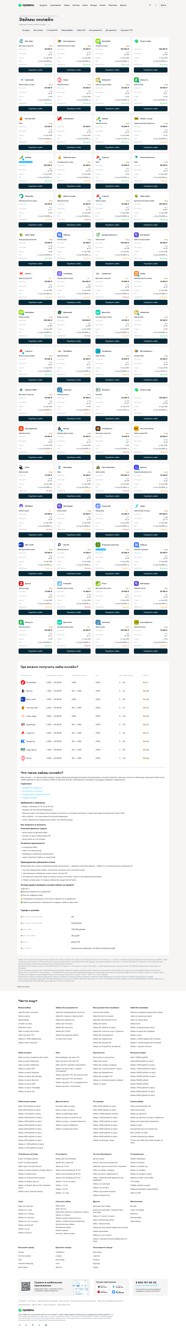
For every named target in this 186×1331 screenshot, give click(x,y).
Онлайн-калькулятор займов (142, 1136)
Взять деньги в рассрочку (103, 1057)
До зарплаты (111, 30)
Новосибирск (135, 1221)
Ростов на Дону (24, 1256)
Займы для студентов (64, 1162)
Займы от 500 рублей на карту (30, 1148)
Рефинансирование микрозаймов (144, 1189)
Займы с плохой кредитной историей (145, 1042)
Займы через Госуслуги (27, 1042)
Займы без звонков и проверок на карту (72, 1212)
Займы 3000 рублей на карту (30, 1117)
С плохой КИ (52, 30)
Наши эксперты (49, 1305)
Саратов (96, 1256)
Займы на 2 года (25, 1210)
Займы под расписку (101, 1195)
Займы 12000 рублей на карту (105, 1117)
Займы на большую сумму (103, 1140)
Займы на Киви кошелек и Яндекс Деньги (35, 1170)
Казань (21, 1252)
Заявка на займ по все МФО (141, 1178)
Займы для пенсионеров (66, 1159)
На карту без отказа (64, 1039)
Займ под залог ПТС (26, 1035)
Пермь (95, 1267)
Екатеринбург (136, 1217)
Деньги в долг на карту (65, 1110)
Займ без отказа (24, 1027)
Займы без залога (100, 1061)
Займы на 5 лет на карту (28, 1221)
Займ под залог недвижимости (105, 1174)
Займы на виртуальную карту (142, 1027)
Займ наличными (137, 1110)
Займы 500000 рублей (139, 1084)
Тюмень (96, 1259)
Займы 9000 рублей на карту (30, 1140)
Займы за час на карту (102, 1235)
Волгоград (97, 1252)
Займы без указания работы (67, 1035)
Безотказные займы (101, 1012)
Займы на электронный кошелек (31, 1178)
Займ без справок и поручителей (69, 1016)
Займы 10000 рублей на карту (142, 1065)
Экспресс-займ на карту (65, 1233)
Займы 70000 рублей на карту (142, 1087)
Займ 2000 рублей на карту (29, 1110)
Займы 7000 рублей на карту (30, 1132)
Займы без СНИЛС (63, 1031)
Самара (59, 1256)
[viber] (33, 1325)
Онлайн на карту (25, 1023)
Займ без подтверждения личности (70, 1012)
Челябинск (60, 1252)
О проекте (22, 1301)
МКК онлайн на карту (139, 1132)
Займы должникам (100, 1231)
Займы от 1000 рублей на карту (31, 1144)
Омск (58, 1263)
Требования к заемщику (32, 788)
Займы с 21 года (62, 1193)
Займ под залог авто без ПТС (67, 1061)
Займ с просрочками (101, 1223)
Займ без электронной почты (105, 1020)
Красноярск (23, 1267)
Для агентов (64, 1301)
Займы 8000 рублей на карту (30, 1136)
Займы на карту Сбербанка (67, 1125)
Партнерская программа (47, 1301)
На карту (26, 30)
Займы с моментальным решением (70, 1221)
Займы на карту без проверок (142, 1031)
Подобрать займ (35, 70)
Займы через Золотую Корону (30, 1191)
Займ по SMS (135, 1193)
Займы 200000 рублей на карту (143, 1072)
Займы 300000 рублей (139, 1080)
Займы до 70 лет (62, 1166)
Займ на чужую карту (139, 1020)
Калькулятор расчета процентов (143, 1129)
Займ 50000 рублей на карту (104, 1110)
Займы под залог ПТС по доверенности (72, 1082)
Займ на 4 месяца (25, 1206)
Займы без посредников (103, 1035)
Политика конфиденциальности (110, 1301)
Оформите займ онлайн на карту (34, 24)
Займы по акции (99, 1084)
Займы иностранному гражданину (144, 1121)
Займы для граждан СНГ (103, 1076)
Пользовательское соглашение (83, 1301)
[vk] (26, 1325)
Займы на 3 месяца (26, 1217)
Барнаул (96, 1263)
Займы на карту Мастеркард (30, 1076)
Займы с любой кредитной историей (145, 1039)
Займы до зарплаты (138, 1114)
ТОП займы (135, 1181)
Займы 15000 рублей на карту (105, 1121)
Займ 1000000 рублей (139, 1057)
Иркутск (59, 1267)
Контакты (32, 1301)
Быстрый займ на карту (65, 1106)
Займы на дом (136, 1125)
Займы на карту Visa (26, 1091)
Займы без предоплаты (102, 1039)
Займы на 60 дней (25, 1225)
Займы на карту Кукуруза (28, 1072)
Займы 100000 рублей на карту (105, 1114)
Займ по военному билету (103, 1220)
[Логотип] (26, 1310)
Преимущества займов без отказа (36, 794)
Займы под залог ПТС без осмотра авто (72, 1075)
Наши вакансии (63, 1305)
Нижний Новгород (25, 1263)
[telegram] (19, 1325)
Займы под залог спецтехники (68, 1086)
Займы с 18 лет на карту (65, 1181)
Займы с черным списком (140, 1046)
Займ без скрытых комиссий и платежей (109, 1166)
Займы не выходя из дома (141, 1174)
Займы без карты (100, 1023)
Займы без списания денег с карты (107, 1069)
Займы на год (23, 1229)
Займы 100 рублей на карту (29, 1114)
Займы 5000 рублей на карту (30, 1125)
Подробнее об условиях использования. (52, 1320)
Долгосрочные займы (102, 1206)
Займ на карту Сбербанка (28, 1065)
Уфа (19, 1259)
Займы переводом (137, 1159)
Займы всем (135, 1023)
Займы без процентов (102, 1042)
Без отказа (38, 30)
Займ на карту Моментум (28, 1061)
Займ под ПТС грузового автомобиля (71, 1065)
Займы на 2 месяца (26, 1214)
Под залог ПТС (127, 30)
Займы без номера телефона (105, 1065)
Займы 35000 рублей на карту (105, 1132)
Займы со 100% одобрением (29, 1039)
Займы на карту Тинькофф (29, 1087)
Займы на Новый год (138, 1166)
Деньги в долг (98, 1159)
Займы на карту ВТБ (26, 1069)
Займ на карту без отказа (28, 1031)
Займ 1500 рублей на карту (29, 1106)
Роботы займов (62, 1230)
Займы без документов (65, 1020)
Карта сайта (37, 1305)
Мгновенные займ (63, 1227)
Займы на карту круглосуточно (68, 1218)
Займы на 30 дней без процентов (106, 1046)
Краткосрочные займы (65, 1224)
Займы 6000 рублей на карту (30, 1129)
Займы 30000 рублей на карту (105, 1129)
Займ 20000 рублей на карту (104, 1106)
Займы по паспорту (101, 1187)
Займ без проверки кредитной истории (146, 1012)
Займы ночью (136, 1035)
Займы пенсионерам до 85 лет (68, 1178)
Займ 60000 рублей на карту (141, 1061)
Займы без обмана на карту (104, 1027)
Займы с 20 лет (62, 1189)
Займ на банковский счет (140, 1106)
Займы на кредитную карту (67, 1129)
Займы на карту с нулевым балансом (71, 1121)
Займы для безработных (103, 1072)
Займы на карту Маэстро (28, 1080)
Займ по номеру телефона (103, 1170)
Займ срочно (61, 1209)
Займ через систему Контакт (30, 1166)
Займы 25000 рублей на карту (105, 1125)
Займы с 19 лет (62, 1185)
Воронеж (134, 1214)
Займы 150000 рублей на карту (143, 1069)
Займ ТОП (81, 30)
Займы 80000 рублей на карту (142, 1091)
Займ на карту (24, 1016)
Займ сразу (60, 1206)
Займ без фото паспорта (28, 1012)
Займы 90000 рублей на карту (142, 1095)
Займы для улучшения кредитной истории (110, 1227)
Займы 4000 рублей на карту (30, 1121)
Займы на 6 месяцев (101, 1184)
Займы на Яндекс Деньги (28, 1181)
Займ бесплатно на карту (103, 1016)
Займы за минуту (137, 1162)
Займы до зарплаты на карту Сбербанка (146, 1117)
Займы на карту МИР (26, 1084)
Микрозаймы (67, 30)
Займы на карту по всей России (68, 1117)
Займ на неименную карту (141, 1016)
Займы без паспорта (64, 1023)
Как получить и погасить (32, 791)
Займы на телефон (138, 1170)
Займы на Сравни (23, 987)
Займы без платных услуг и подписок (108, 1031)
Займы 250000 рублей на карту (143, 1076)
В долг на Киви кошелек (28, 1162)
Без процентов (95, 30)
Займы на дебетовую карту (67, 1114)
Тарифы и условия (29, 798)
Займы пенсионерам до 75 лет (68, 1170)
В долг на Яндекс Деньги (28, 1159)
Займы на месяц (25, 1232)
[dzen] (46, 1325)
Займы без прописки (64, 1027)
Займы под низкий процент (104, 1191)
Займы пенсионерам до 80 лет (68, 1174)
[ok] (39, 1325)
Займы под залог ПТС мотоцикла (69, 1078)
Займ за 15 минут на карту (104, 1216)
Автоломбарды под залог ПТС (68, 1057)
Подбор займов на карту (140, 1185)
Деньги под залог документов (105, 1162)
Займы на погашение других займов (108, 1080)
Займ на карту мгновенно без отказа (33, 1057)
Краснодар (60, 1259)
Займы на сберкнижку (27, 1174)
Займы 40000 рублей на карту (105, 1136)
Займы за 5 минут (63, 1215)
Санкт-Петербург (137, 1210)
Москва (133, 1206)
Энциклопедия (24, 1305)
